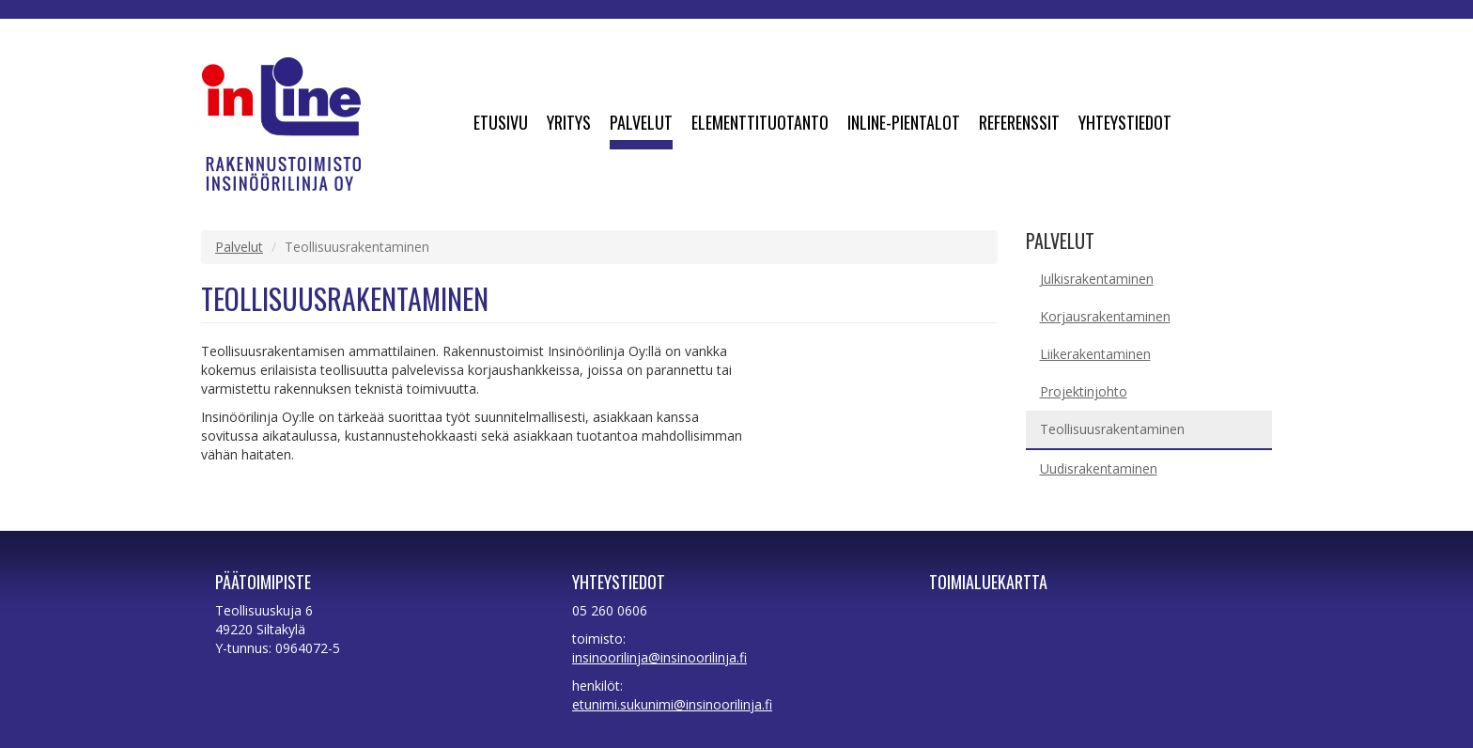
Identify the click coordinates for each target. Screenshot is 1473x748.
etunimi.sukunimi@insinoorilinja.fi (672, 704)
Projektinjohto (1083, 391)
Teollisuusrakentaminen (1112, 429)
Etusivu (500, 124)
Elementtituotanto (760, 124)
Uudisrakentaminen (1098, 468)
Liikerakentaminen (1095, 354)
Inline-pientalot (903, 124)
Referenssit (1019, 124)
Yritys (569, 124)
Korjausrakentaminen (1105, 316)
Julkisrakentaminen (1097, 279)
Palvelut (641, 124)
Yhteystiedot (1124, 124)
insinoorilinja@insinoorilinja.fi (659, 657)
